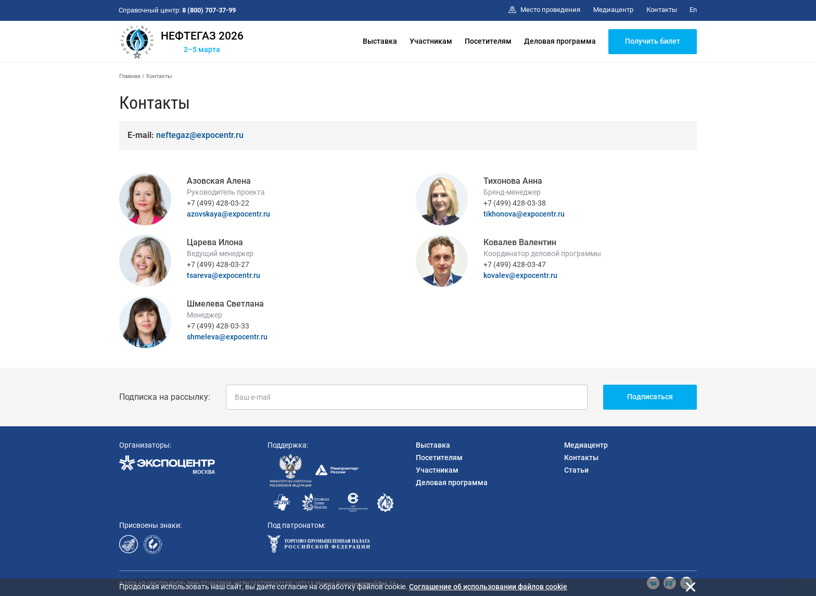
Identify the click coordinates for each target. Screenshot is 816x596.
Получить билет (652, 41)
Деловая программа (560, 41)
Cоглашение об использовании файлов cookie (488, 586)
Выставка (380, 41)
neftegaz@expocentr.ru (200, 135)
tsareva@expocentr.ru (223, 275)
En (693, 10)
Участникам (431, 41)
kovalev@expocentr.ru (520, 275)
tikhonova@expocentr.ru (524, 214)
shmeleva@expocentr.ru (227, 337)
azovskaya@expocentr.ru (228, 214)
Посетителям (488, 41)
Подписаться (650, 396)
